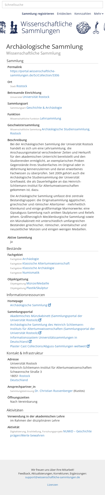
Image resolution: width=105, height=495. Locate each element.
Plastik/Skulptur (37, 288)
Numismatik (30, 272)
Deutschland (19, 380)
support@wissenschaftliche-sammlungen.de (52, 477)
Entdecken (64, 14)
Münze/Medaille (37, 283)
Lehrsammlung (50, 118)
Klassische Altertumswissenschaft (46, 263)
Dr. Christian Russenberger (54, 391)
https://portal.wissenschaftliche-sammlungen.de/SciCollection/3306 (34, 73)
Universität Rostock (36, 97)
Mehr (99, 14)
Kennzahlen (82, 14)
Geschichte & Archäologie (44, 108)
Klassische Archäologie (38, 268)
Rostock (21, 86)
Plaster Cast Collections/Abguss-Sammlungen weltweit (50, 346)
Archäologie (30, 259)
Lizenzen (52, 484)
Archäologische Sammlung (30, 305)
